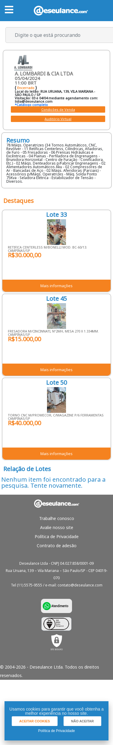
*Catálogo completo (31, 104)
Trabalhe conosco (56, 518)
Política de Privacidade (57, 536)
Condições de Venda (58, 109)
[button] (35, 721)
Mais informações (56, 285)
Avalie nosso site (56, 527)
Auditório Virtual (58, 119)
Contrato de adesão (57, 545)
